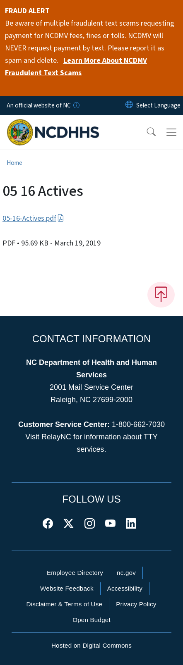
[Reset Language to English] (129, 105)
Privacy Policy (136, 604)
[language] (158, 105)
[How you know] (75, 105)
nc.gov (126, 572)
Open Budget (91, 619)
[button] (146, 132)
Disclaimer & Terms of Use (64, 604)
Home (14, 162)
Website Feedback (67, 588)
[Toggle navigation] (171, 132)
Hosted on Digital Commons (91, 645)
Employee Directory (75, 572)
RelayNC (56, 437)
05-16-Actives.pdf (33, 218)
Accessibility (124, 588)
